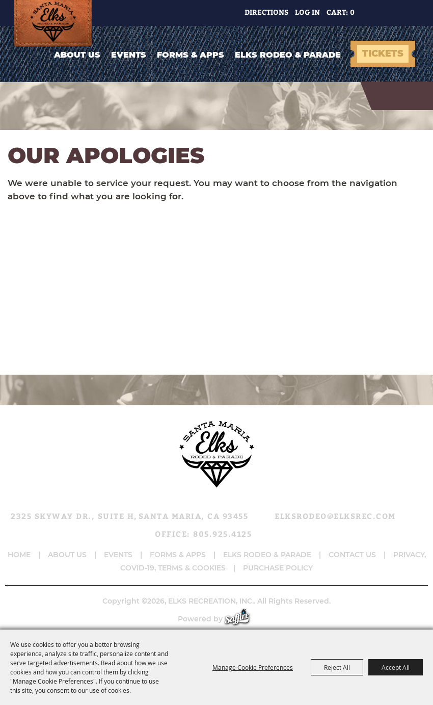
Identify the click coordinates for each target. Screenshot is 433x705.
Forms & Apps (190, 55)
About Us (77, 55)
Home (19, 554)
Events (128, 55)
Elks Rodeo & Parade (288, 55)
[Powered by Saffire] (242, 618)
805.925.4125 (222, 534)
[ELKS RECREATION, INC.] (56, 23)
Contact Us (352, 554)
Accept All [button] (396, 667)
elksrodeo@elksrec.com (335, 516)
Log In (307, 12)
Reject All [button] (337, 667)
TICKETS (382, 53)
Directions (266, 12)
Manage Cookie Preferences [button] (252, 667)
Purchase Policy (278, 567)
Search (372, 13)
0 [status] (352, 12)
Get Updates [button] (399, 13)
